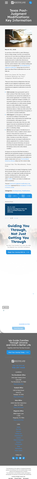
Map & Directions (18, 384)
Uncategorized (17, 190)
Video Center (18, 450)
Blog (18, 446)
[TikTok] (23, 458)
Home (18, 427)
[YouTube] (20, 458)
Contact (10, 178)
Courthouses (18, 444)
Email (4, 288)
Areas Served (18, 435)
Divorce (18, 431)
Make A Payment (18, 440)
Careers (18, 438)
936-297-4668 (18, 367)
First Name (6, 273)
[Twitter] (16, 458)
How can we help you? (9, 297)
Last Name (6, 278)
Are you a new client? (9, 293)
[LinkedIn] (13, 458)
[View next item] (16, 218)
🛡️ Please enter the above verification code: (15, 310)
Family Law (18, 433)
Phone (4, 283)
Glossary (18, 442)
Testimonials (18, 448)
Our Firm (18, 429)
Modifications (26, 190)
